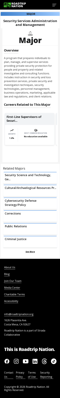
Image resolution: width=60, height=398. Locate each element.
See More (30, 251)
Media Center (12, 287)
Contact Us (8, 374)
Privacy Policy (20, 374)
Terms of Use (32, 374)
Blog (7, 274)
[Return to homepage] (15, 5)
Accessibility (11, 301)
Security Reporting (46, 374)
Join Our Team (12, 281)
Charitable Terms (14, 294)
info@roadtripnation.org (18, 314)
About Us (9, 267)
